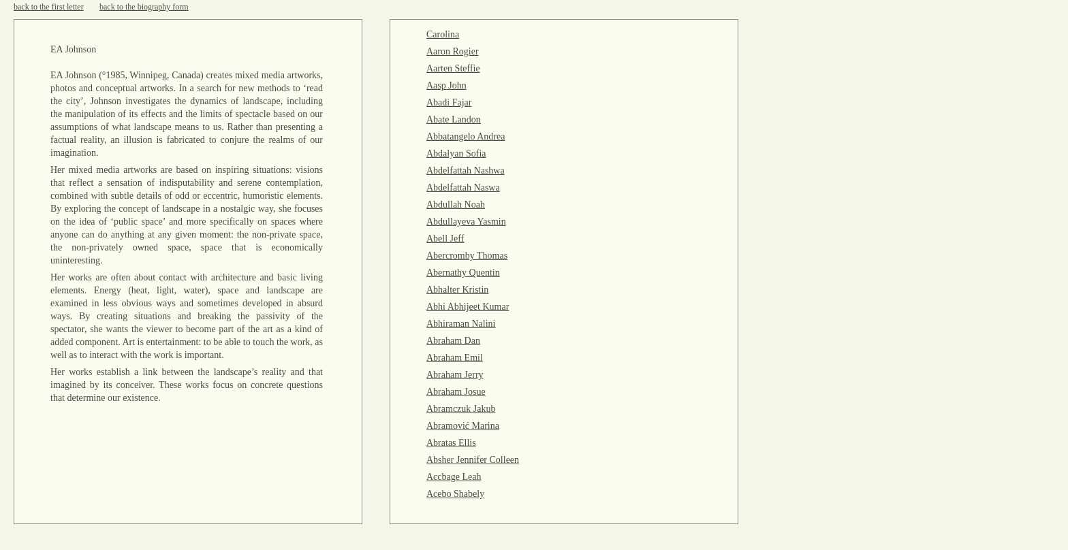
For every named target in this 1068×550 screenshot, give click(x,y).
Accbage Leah (453, 477)
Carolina (442, 34)
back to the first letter (49, 7)
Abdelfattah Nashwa (465, 170)
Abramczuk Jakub (460, 409)
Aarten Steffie (453, 68)
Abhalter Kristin (457, 290)
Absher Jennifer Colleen (472, 460)
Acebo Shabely (455, 494)
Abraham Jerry (455, 375)
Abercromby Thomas (466, 255)
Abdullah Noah (455, 204)
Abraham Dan (453, 341)
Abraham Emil (454, 358)
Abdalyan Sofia (456, 153)
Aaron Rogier (452, 51)
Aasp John (446, 85)
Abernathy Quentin (463, 273)
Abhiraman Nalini (460, 324)
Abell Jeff (445, 238)
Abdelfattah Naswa (463, 187)
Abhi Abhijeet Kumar (467, 307)
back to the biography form (144, 7)
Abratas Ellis (451, 443)
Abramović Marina (462, 426)
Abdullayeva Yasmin (466, 221)
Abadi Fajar (448, 102)
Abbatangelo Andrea (465, 136)
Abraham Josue (456, 392)
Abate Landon (453, 119)
